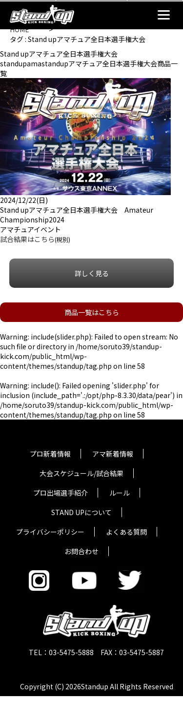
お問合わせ (81, 551)
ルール (119, 493)
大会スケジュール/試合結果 (81, 473)
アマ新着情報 (112, 454)
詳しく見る (92, 273)
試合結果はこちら (27, 239)
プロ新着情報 (50, 454)
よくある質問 (126, 532)
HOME (19, 29)
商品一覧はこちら (91, 312)
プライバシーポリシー (50, 532)
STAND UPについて (81, 512)
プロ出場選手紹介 (60, 493)
